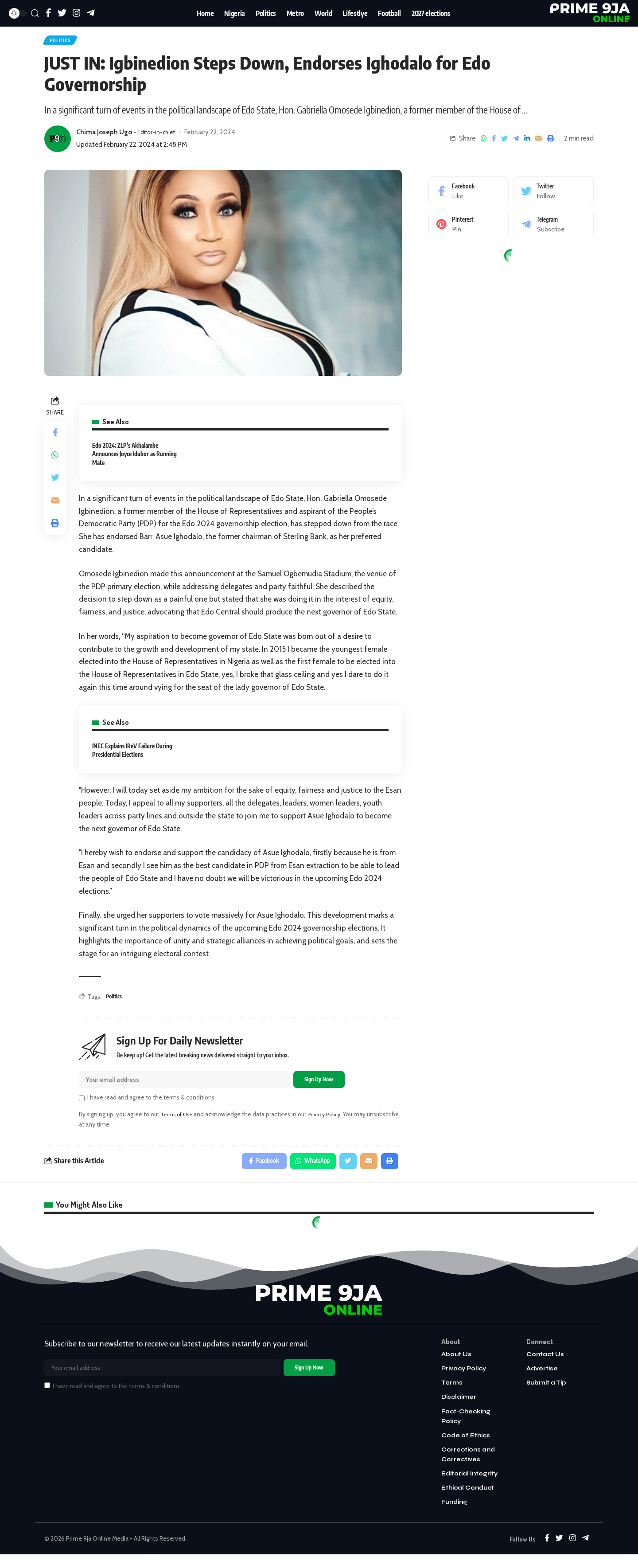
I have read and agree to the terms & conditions (150, 1101)
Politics (64, 41)
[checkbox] (82, 1103)
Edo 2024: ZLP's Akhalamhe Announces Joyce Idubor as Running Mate (134, 457)
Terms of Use (178, 1118)
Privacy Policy (330, 1118)
